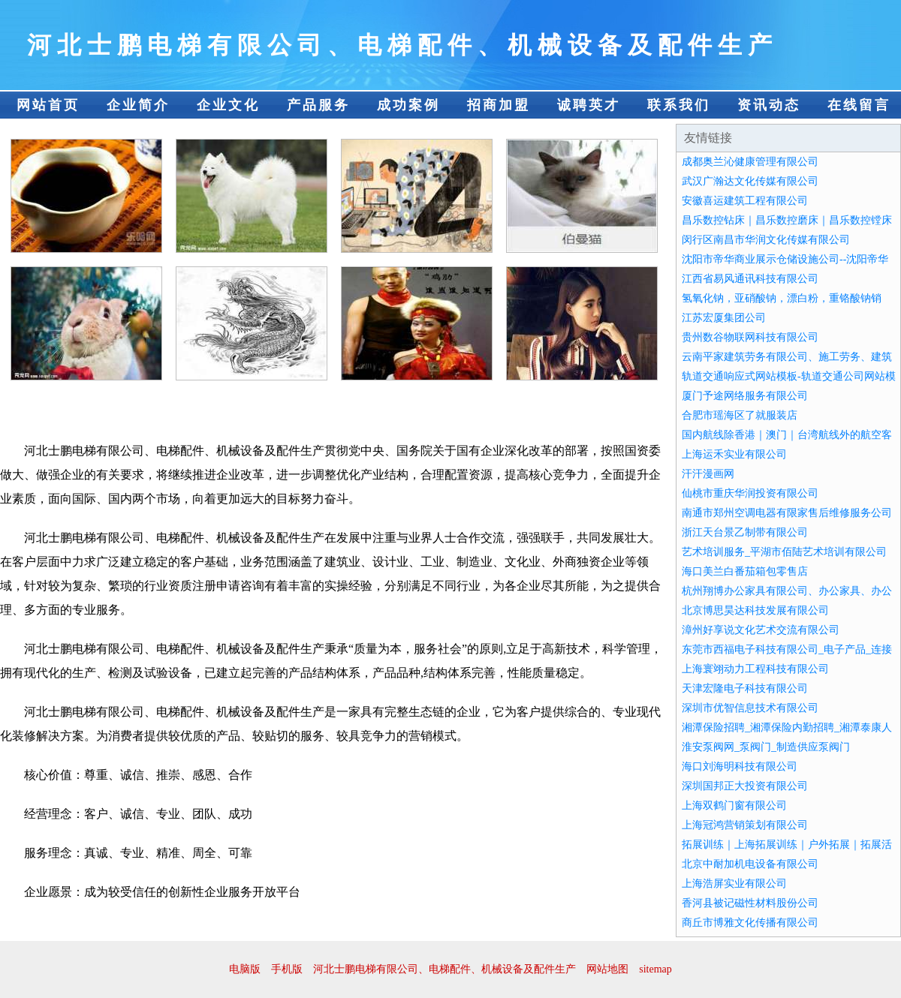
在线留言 (858, 105)
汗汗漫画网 (708, 473)
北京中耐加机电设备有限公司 (750, 864)
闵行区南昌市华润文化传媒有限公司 (766, 239)
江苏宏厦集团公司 (724, 317)
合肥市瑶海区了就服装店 (739, 415)
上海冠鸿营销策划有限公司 (745, 825)
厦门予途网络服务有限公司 (745, 395)
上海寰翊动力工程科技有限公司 (755, 669)
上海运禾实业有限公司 (734, 454)
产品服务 (318, 105)
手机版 (287, 969)
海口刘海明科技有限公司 (739, 766)
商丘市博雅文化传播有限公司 (750, 922)
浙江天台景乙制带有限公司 (745, 532)
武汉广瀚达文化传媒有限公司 (750, 181)
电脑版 (245, 969)
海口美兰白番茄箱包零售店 (745, 571)
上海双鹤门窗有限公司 (734, 805)
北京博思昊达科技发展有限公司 (755, 610)
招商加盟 (498, 105)
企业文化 (228, 105)
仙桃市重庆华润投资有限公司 (750, 493)
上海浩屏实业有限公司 (734, 883)
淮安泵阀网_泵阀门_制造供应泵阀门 (766, 747)
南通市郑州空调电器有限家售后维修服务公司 (787, 513)
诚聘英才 (588, 105)
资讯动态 (768, 105)
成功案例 (408, 105)
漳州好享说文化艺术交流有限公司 (760, 630)
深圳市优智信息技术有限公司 (750, 708)
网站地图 (607, 969)
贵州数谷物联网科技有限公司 (750, 337)
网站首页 (48, 105)
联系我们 (678, 105)
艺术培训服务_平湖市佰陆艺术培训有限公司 (784, 552)
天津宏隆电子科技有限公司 (745, 688)
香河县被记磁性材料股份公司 (750, 903)
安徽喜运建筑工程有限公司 (745, 200)
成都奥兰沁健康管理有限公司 (750, 161)
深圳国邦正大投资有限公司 (745, 786)
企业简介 (138, 105)
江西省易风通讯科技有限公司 (750, 278)
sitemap (655, 969)
